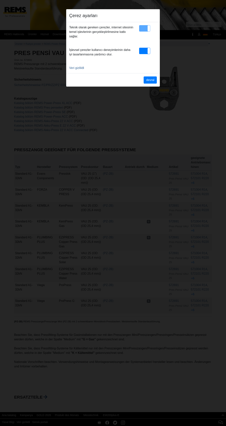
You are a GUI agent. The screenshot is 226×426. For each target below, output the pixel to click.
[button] (144, 28)
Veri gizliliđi (76, 67)
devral (150, 80)
